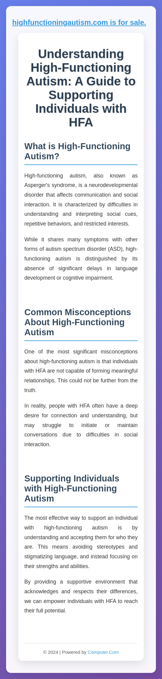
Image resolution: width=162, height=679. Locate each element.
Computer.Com (103, 652)
